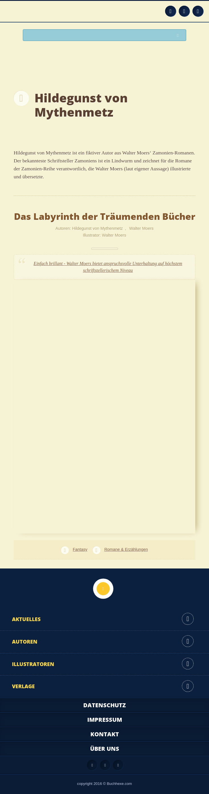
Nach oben (103, 588)
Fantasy (80, 549)
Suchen (179, 35)
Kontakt (104, 734)
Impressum (104, 719)
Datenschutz (104, 705)
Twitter (197, 11)
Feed (170, 11)
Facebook (184, 11)
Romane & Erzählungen (126, 549)
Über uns (104, 748)
